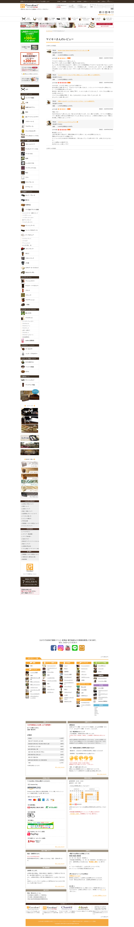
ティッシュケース (68, 680)
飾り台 (65, 668)
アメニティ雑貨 (68, 674)
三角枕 (82, 680)
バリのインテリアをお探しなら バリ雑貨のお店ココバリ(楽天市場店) (50, 912)
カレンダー (87, 807)
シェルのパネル (51, 677)
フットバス (100, 668)
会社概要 (64, 1)
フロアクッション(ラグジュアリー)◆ (68, 122)
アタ (96, 708)
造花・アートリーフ (35, 684)
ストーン (97, 713)
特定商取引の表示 (48, 921)
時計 (48, 683)
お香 (82, 692)
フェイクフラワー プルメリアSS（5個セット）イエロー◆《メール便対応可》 (79, 75)
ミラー (48, 686)
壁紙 (94, 921)
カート (109, 1)
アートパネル (50, 672)
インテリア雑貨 (34, 672)
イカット (83, 671)
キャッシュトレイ (102, 678)
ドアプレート (50, 692)
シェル (96, 707)
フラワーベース (34, 687)
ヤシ (96, 714)
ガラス (96, 711)
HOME (58, 1)
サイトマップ (67, 921)
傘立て (65, 689)
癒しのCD (83, 686)
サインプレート (51, 689)
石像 (31, 675)
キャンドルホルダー (35, 693)
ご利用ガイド (86, 1)
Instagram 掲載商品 (102, 701)
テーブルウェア (68, 677)
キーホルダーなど (85, 702)
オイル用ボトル (102, 665)
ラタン (96, 710)
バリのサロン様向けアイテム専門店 (84, 911)
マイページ (93, 1)
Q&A (98, 1)
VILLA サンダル (67, 701)
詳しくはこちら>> (59, 767)
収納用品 (66, 671)
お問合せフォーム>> (74, 876)
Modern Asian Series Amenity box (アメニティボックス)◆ (73, 50)
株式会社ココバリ (88, 921)
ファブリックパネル (52, 680)
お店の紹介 (41, 921)
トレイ (65, 665)
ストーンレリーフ (51, 665)
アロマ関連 (83, 689)
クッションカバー (85, 665)
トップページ (49, 31)
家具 (31, 665)
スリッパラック (68, 686)
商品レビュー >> (109, 14)
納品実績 (79, 1)
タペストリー (84, 668)
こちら (103, 889)
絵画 (48, 674)
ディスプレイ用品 (102, 681)
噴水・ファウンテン (35, 681)
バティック (83, 674)
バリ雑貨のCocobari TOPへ (77, 921)
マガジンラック (68, 692)
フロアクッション (85, 677)
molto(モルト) (84, 695)
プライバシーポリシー (58, 921)
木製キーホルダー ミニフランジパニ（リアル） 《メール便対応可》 (76, 101)
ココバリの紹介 (71, 1)
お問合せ (104, 1)
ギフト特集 (100, 688)
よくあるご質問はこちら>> (99, 895)
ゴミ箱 (65, 695)
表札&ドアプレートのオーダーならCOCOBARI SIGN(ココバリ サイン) (100, 912)
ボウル (99, 671)
